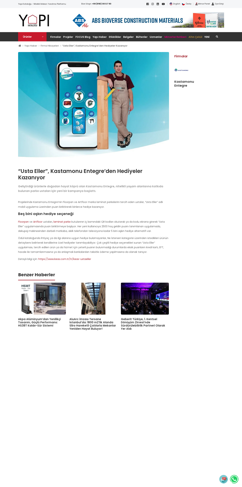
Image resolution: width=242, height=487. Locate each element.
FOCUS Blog (83, 37)
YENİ (207, 37)
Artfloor (37, 222)
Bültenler (142, 37)
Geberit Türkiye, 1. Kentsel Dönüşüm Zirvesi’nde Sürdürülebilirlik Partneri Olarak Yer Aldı (143, 324)
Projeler (68, 37)
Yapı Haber (100, 37)
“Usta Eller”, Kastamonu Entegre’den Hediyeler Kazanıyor (94, 45)
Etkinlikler (115, 37)
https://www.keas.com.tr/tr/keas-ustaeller (64, 259)
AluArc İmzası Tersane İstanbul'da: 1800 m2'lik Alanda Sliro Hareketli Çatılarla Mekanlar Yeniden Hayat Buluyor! (92, 324)
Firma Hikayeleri (50, 45)
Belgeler (128, 37)
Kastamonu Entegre (184, 83)
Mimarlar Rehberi (175, 37)
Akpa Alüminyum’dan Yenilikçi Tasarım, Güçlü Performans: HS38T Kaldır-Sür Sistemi (39, 322)
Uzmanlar (156, 37)
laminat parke (62, 222)
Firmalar (55, 37)
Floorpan (23, 222)
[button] (32, 36)
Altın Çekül (195, 37)
